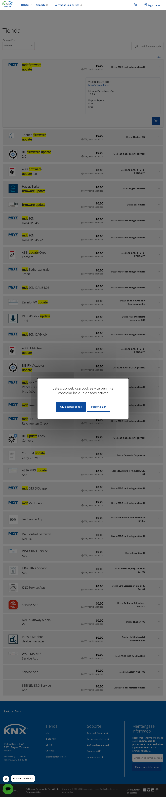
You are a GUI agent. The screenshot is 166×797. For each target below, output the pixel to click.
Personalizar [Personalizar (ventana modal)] (98, 406)
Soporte (42, 5)
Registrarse (152, 5)
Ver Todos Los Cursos (68, 5)
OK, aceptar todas (71, 406)
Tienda (25, 4)
